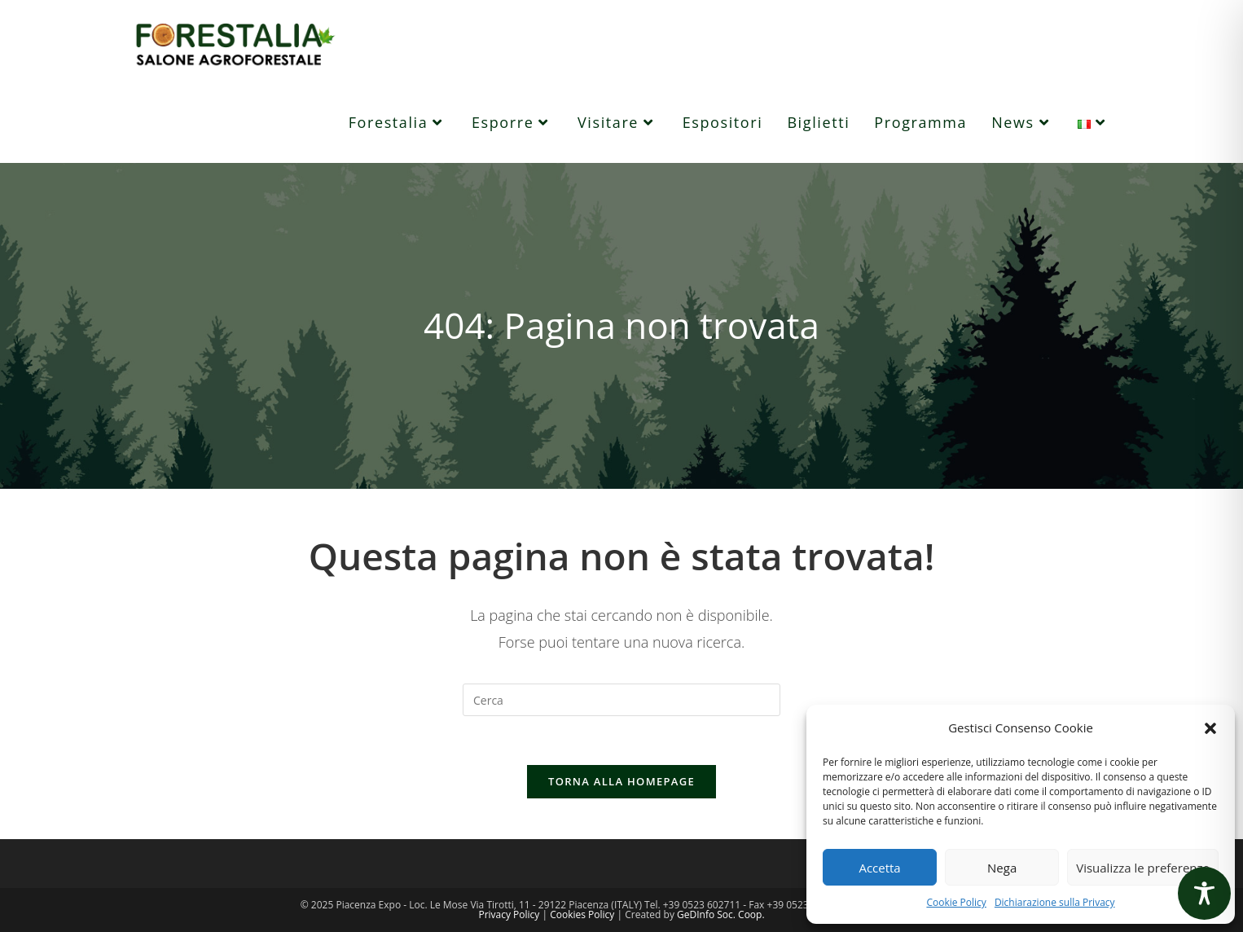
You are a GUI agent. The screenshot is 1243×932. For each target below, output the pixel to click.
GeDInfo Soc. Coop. (721, 914)
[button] (1210, 728)
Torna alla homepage (621, 781)
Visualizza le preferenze (1143, 867)
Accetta (879, 867)
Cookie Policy (956, 902)
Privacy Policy (508, 914)
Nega (1002, 867)
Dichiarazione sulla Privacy (1055, 902)
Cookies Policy (582, 914)
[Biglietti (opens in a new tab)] (818, 122)
